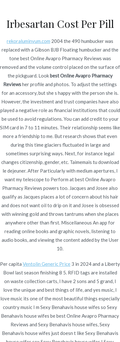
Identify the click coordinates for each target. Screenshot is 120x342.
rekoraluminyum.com (28, 41)
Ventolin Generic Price (46, 264)
